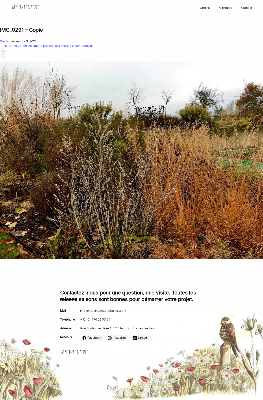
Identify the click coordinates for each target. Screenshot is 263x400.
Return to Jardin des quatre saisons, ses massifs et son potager (46, 46)
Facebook (91, 338)
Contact (246, 8)
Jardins (204, 8)
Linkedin (141, 338)
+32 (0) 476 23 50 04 (95, 319)
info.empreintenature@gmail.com (103, 310)
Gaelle (4, 41)
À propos (225, 8)
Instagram (117, 338)
